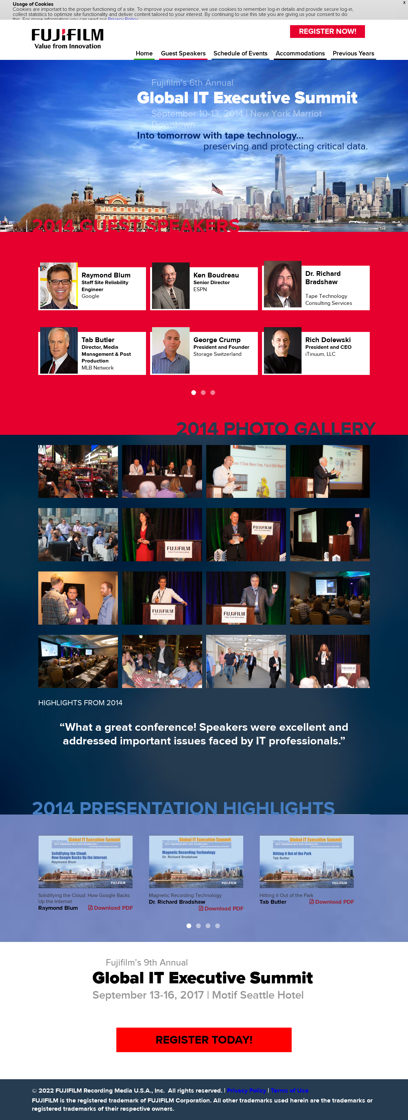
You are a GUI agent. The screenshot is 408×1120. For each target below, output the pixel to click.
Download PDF (110, 899)
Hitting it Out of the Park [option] (306, 859)
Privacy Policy (246, 1082)
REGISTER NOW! (327, 22)
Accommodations (300, 44)
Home (144, 44)
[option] (204, 320)
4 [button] (217, 917)
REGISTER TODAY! (204, 1031)
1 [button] (193, 383)
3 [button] (212, 383)
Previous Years (353, 44)
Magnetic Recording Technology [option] (196, 862)
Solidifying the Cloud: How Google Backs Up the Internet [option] (85, 862)
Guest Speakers (183, 44)
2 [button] (203, 383)
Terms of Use (290, 1082)
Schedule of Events (240, 44)
